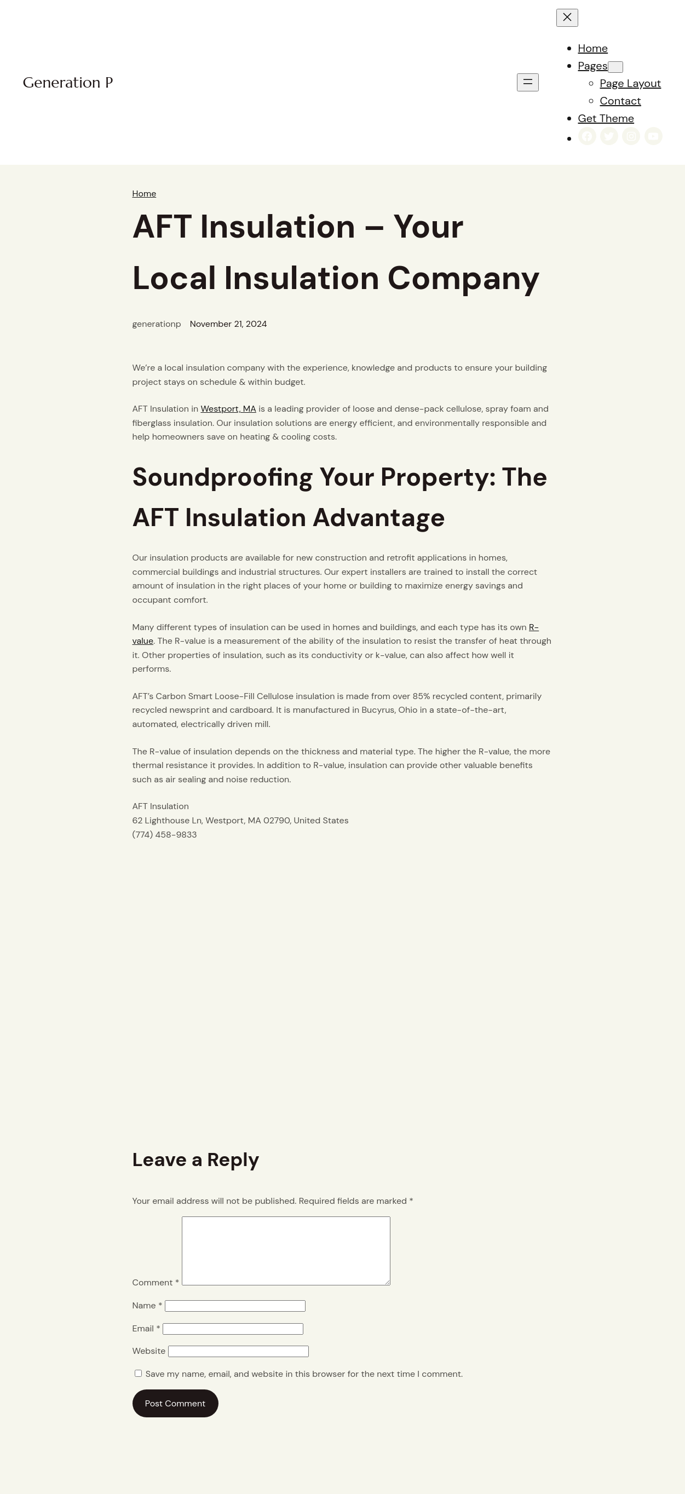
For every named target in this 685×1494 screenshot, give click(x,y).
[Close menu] (567, 18)
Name (148, 1318)
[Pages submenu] (615, 67)
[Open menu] (528, 82)
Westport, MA (228, 408)
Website (149, 1364)
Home (145, 193)
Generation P (68, 82)
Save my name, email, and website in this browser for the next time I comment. (304, 1387)
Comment (156, 1295)
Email (146, 1341)
